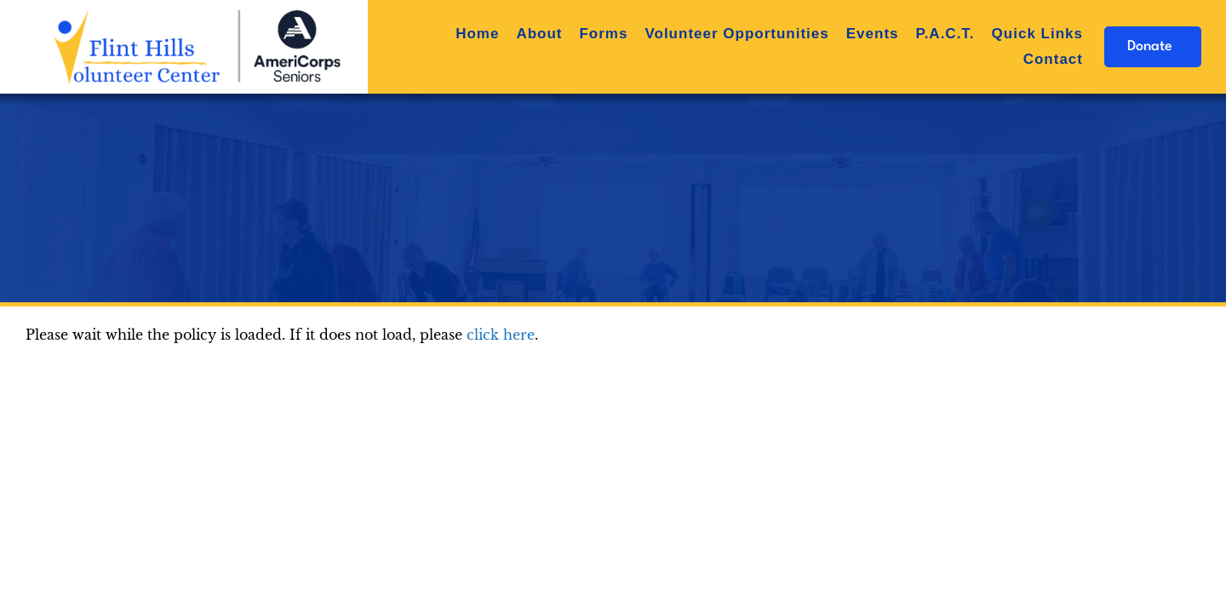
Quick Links (1037, 34)
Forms (603, 34)
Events (872, 34)
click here (501, 334)
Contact (1053, 59)
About (539, 34)
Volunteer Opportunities (736, 34)
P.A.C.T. (945, 34)
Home (477, 34)
